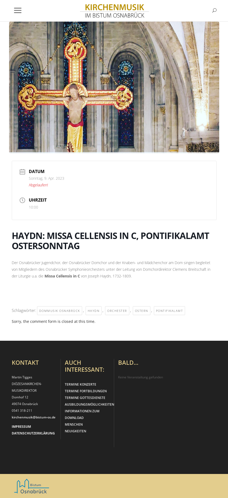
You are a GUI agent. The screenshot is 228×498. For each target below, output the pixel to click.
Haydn (94, 311)
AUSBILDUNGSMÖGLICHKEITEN (89, 404)
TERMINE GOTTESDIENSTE (85, 397)
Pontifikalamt (169, 311)
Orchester (117, 311)
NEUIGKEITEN (75, 431)
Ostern (141, 311)
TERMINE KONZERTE (80, 384)
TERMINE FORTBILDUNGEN (86, 391)
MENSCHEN (74, 424)
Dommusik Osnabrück (59, 311)
